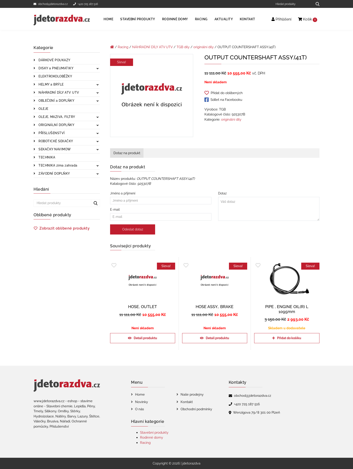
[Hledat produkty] (292, 4)
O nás (139, 409)
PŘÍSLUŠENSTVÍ (51, 133)
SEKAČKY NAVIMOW (54, 149)
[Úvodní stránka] (112, 47)
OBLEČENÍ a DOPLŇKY (56, 100)
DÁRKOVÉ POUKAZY (54, 60)
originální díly (203, 47)
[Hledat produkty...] (315, 4)
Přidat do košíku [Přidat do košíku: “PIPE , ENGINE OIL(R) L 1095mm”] (289, 338)
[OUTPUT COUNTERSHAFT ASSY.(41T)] (151, 96)
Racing (201, 19)
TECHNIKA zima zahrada (57, 165)
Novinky (141, 402)
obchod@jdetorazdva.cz (51, 4)
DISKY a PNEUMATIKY (56, 68)
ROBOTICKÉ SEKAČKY (55, 141)
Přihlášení (281, 19)
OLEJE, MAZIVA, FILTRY (56, 117)
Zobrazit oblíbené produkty (64, 228)
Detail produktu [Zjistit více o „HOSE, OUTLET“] (145, 338)
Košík (307, 19)
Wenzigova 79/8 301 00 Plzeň (256, 412)
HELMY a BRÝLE (51, 84)
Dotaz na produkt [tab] (126, 153)
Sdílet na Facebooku (223, 99)
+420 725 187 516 (85, 4)
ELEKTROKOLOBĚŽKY (55, 76)
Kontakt (247, 19)
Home (108, 19)
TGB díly (183, 47)
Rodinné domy (175, 19)
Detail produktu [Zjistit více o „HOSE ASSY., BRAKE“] (217, 338)
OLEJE (43, 108)
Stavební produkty (137, 19)
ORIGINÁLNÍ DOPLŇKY (56, 125)
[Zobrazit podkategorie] (97, 68)
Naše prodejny (192, 394)
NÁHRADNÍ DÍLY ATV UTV (58, 92)
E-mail (160, 213)
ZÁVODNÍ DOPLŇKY (54, 173)
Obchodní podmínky (196, 409)
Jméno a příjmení (160, 197)
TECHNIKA (46, 157)
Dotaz (268, 206)
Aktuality (224, 19)
